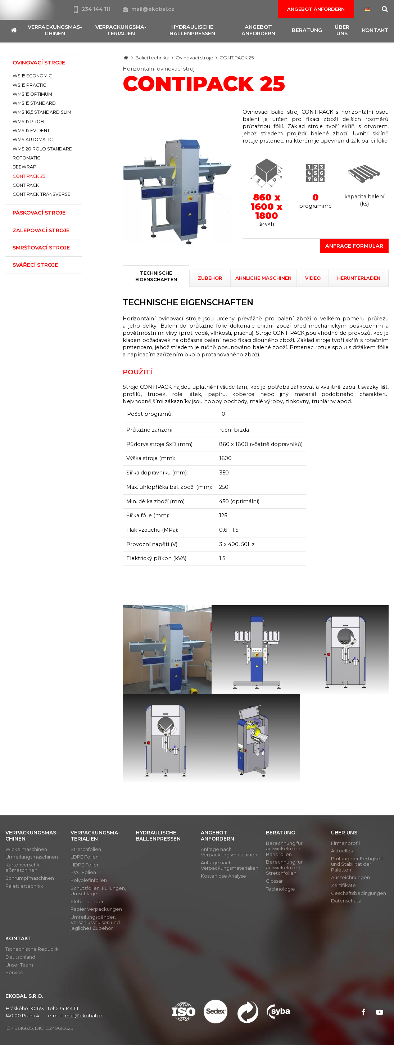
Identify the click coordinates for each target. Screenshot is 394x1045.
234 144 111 (93, 9)
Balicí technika (152, 57)
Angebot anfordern (316, 9)
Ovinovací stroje (194, 57)
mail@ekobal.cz (149, 9)
